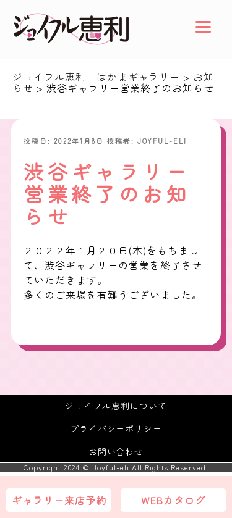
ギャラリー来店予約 (59, 500)
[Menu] (203, 26)
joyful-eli (162, 141)
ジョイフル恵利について (116, 405)
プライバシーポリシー (116, 428)
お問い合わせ (116, 451)
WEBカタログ (173, 500)
